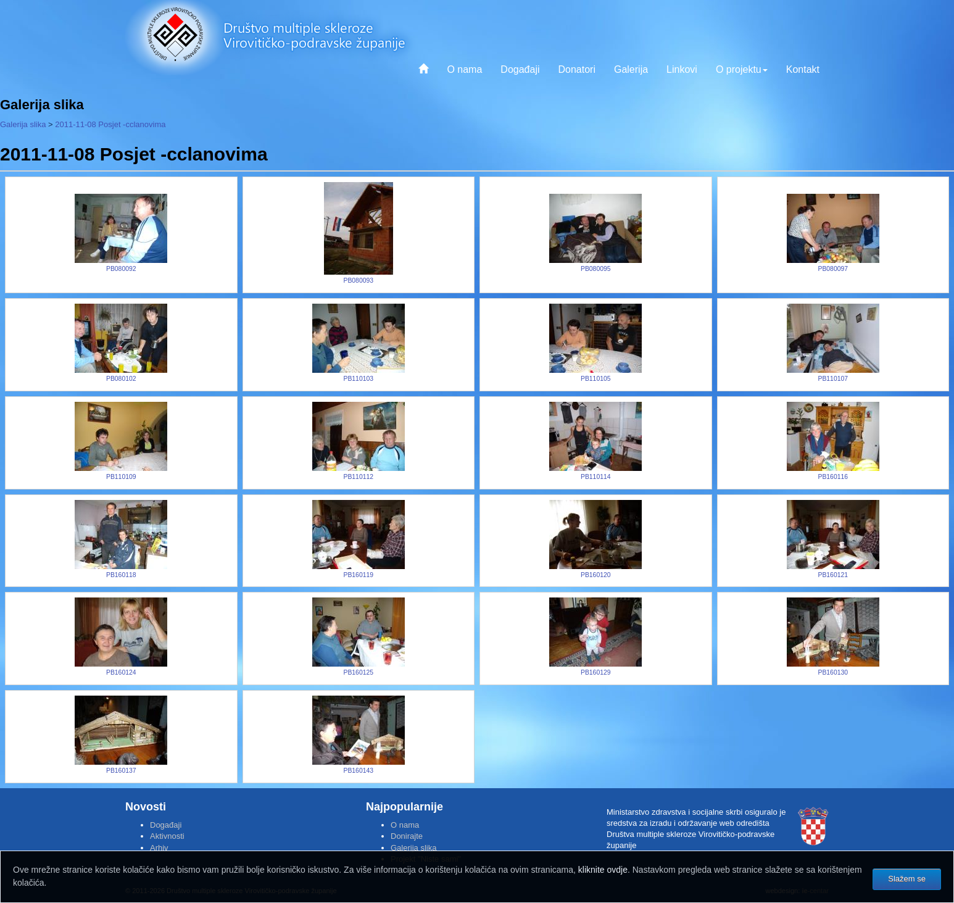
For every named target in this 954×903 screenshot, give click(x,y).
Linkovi (681, 69)
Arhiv (159, 847)
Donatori (576, 69)
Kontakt (802, 69)
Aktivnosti (167, 836)
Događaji (519, 69)
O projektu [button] (742, 69)
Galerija (631, 69)
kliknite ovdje (603, 870)
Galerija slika (23, 124)
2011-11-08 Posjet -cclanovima (110, 124)
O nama (464, 69)
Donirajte (407, 836)
